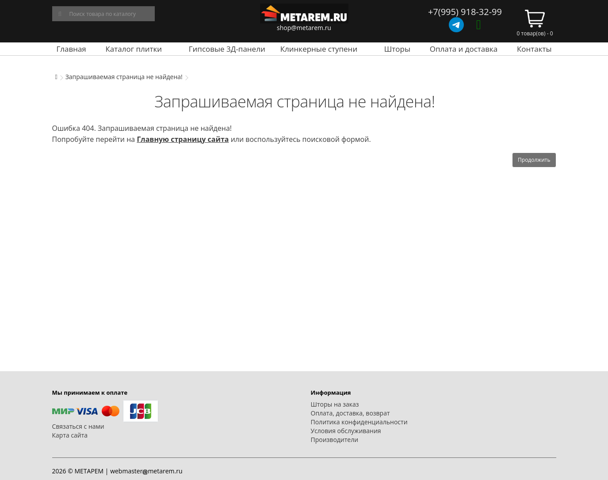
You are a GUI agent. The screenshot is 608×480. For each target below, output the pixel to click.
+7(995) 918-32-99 (465, 12)
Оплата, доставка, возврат (350, 413)
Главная (71, 49)
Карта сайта (70, 435)
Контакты (534, 49)
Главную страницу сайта (183, 139)
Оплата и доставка (464, 49)
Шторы (397, 49)
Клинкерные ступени (318, 49)
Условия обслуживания (346, 431)
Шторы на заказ (335, 404)
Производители (335, 439)
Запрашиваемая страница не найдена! (124, 76)
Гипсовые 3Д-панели (227, 49)
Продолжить (534, 160)
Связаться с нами (78, 426)
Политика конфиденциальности (359, 422)
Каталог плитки (133, 49)
